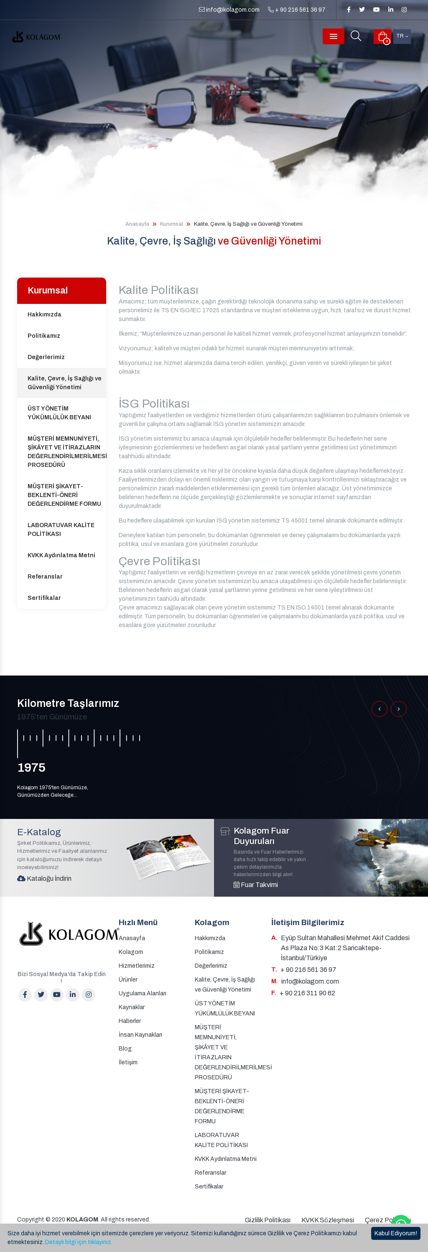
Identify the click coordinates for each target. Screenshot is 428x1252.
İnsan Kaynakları (140, 1035)
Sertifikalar (44, 598)
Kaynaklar (132, 1007)
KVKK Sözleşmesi (327, 1220)
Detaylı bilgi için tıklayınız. (78, 1242)
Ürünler (128, 980)
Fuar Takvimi (256, 884)
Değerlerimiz (46, 357)
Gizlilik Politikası (267, 1220)
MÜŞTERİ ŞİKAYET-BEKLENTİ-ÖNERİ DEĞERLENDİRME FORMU (64, 495)
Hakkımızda (44, 314)
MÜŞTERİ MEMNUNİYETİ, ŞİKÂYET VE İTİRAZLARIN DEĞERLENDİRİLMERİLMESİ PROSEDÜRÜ (67, 452)
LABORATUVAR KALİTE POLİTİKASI (61, 529)
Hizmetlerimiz (137, 966)
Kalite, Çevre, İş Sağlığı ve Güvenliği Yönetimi (65, 382)
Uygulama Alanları (142, 993)
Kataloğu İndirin (44, 878)
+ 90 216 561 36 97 (297, 10)
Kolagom (131, 952)
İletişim (128, 1062)
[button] (379, 709)
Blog (125, 1048)
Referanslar (45, 577)
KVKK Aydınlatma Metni (61, 555)
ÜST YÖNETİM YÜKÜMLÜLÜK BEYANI (59, 413)
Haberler (130, 1021)
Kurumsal (171, 224)
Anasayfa (137, 224)
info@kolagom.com (229, 10)
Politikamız (44, 336)
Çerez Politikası (388, 1220)
